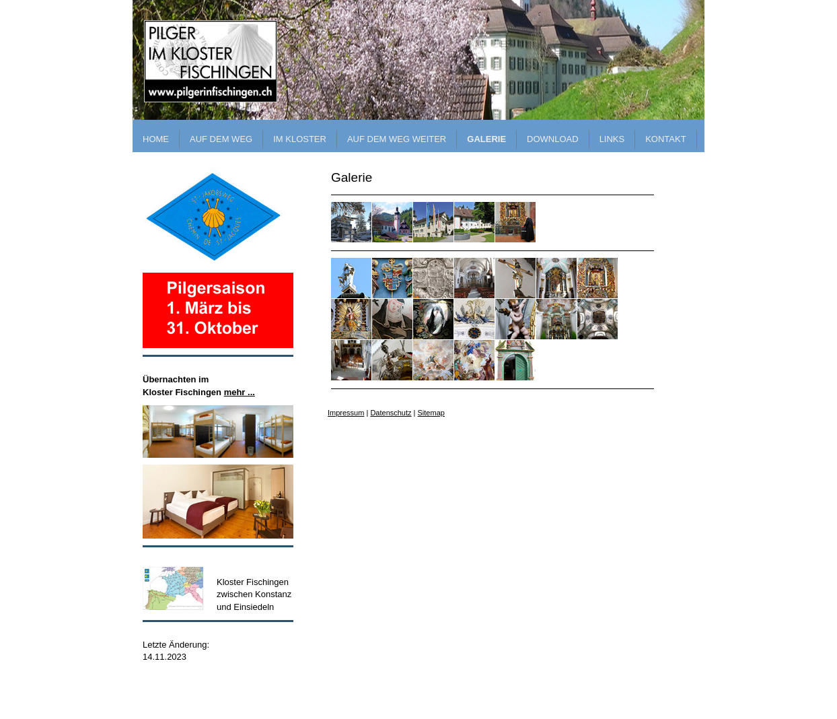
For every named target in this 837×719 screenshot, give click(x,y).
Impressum (346, 413)
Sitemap (431, 413)
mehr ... (239, 392)
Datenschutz (390, 413)
